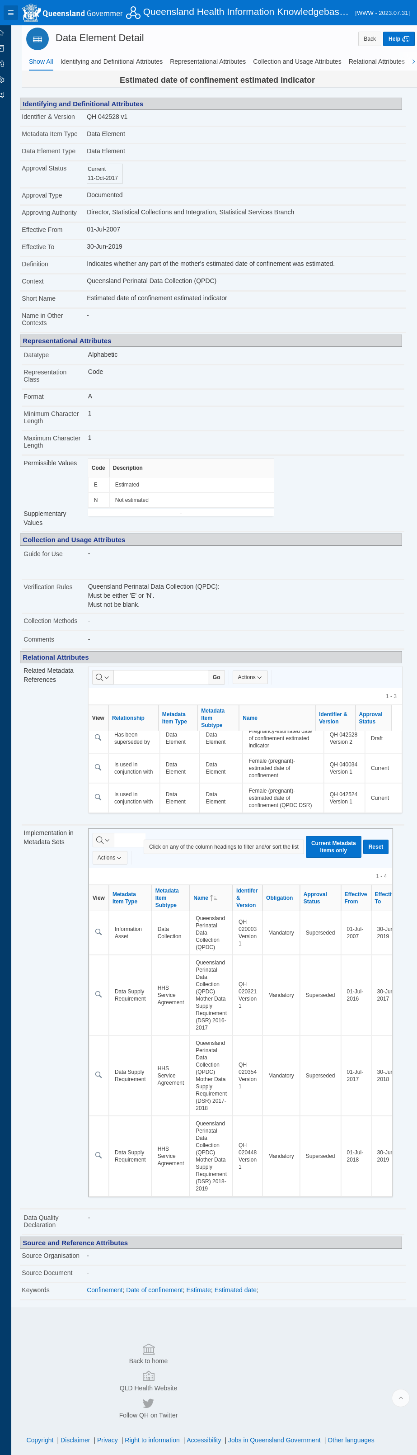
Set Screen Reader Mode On (101, 1443)
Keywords (48, 1311)
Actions (260, 684)
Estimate (209, 1311)
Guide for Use (55, 561)
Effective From (54, 237)
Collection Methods (63, 628)
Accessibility (210, 1407)
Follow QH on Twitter (325, 1375)
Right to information (158, 1407)
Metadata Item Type (54, 137)
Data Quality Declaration (53, 1235)
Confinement (115, 1311)
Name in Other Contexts (54, 326)
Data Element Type (61, 158)
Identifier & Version (61, 116)
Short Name (51, 305)
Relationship (138, 725)
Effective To (50, 254)
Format (46, 403)
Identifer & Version (257, 912)
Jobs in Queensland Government (280, 1407)
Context (45, 288)
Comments (51, 646)
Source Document (59, 1294)
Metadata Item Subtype (223, 725)
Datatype (48, 362)
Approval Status (56, 175)
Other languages (357, 1407)
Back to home (88, 1375)
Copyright (46, 1407)
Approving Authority (61, 219)
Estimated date (246, 1311)
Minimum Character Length (60, 424)
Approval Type (54, 202)
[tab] (41, 61)
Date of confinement (164, 1311)
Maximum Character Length (60, 449)
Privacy (113, 1407)
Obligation (289, 912)
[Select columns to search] (113, 684)
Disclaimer (81, 1407)
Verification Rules (60, 594)
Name (260, 725)
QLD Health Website (206, 1375)
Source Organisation (52, 1273)
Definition (47, 271)
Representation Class (57, 383)
